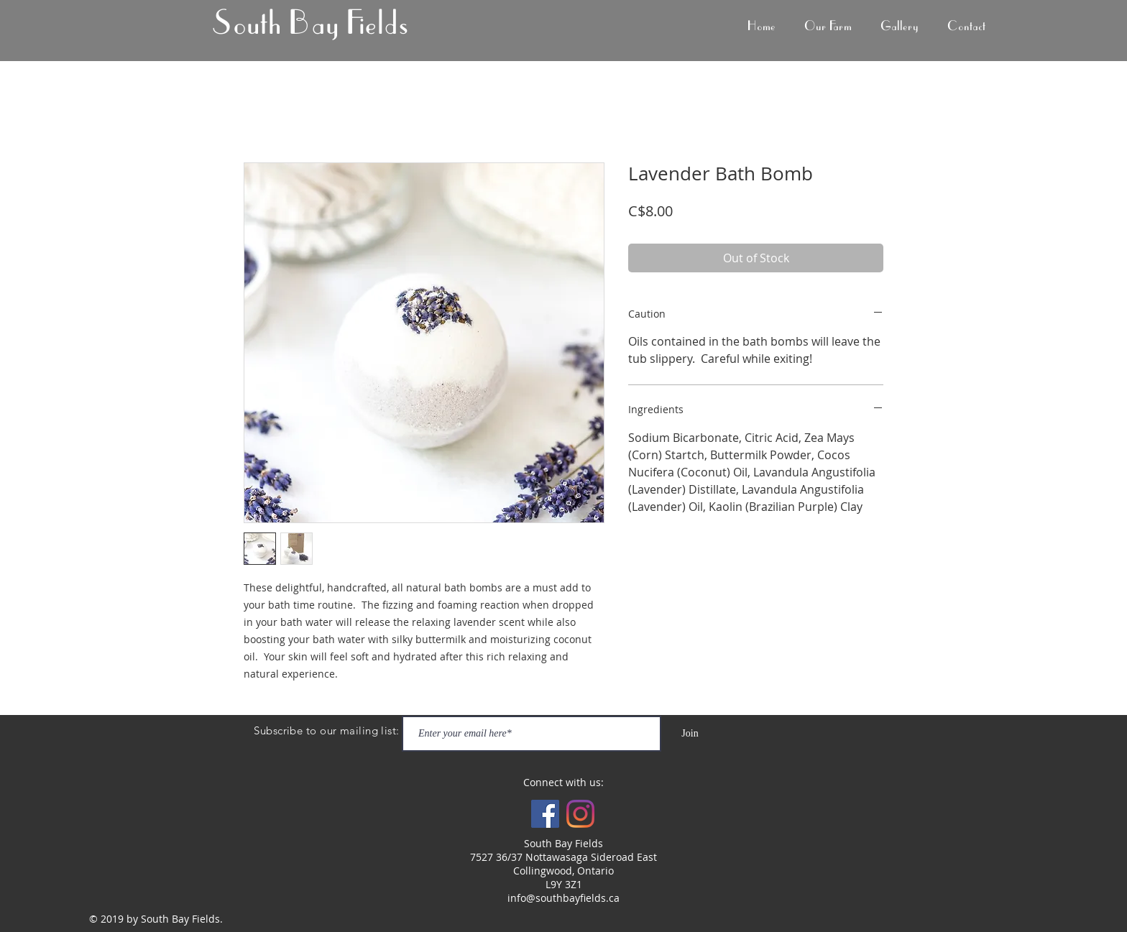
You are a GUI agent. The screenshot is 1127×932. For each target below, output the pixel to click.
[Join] (690, 734)
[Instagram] (580, 814)
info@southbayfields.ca (563, 898)
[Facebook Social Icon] (545, 814)
